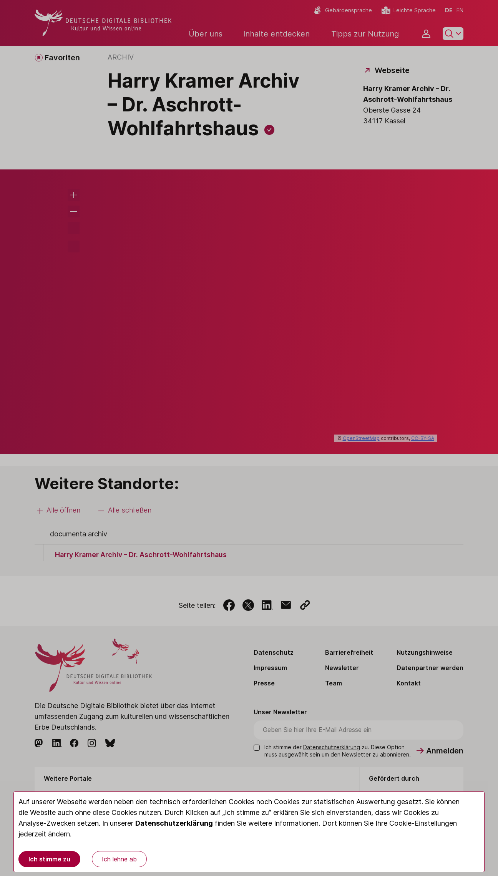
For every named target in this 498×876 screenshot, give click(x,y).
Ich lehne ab (119, 859)
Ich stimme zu (49, 859)
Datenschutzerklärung (174, 823)
